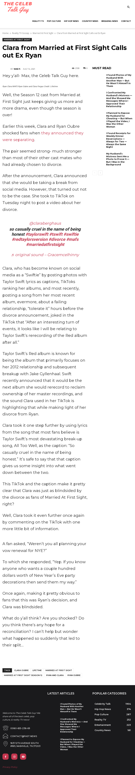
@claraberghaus (45, 223)
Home (5, 33)
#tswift (55, 234)
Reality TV (38, 21)
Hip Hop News (71, 21)
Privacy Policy (9, 764)
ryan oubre (74, 675)
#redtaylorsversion (29, 239)
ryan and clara (55, 675)
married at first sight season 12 (23, 675)
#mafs (72, 239)
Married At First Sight (43, 33)
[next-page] (100, 173)
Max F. (17, 69)
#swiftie (71, 234)
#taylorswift (36, 234)
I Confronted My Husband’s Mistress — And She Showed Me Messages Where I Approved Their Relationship (119, 99)
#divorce (57, 239)
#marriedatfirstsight (45, 244)
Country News (90, 21)
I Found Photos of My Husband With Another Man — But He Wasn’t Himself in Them (118, 80)
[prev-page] (94, 173)
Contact (126, 21)
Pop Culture (54, 21)
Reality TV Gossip (20, 33)
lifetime (37, 670)
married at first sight (59, 670)
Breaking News (109, 21)
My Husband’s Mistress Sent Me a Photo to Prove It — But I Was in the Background (117, 159)
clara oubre (21, 670)
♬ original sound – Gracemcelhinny (45, 254)
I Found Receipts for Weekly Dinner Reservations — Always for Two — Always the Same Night (118, 140)
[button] (128, 7)
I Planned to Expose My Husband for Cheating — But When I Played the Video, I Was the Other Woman (119, 120)
